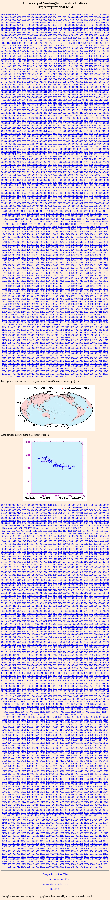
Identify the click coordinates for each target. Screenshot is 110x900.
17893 (23, 275)
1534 (55, 56)
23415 (99, 366)
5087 (39, 97)
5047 (65, 92)
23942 (17, 376)
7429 (80, 164)
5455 (55, 128)
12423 (55, 234)
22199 (49, 345)
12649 (105, 250)
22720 (11, 355)
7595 (60, 169)
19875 (99, 304)
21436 (55, 330)
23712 (86, 371)
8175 (55, 185)
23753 (4, 374)
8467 (75, 195)
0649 (55, 27)
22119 (99, 343)
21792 (61, 335)
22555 (4, 353)
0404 (70, 20)
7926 (65, 177)
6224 (70, 133)
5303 (29, 118)
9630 (44, 206)
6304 (91, 136)
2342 (44, 79)
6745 (19, 146)
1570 (13, 58)
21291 (67, 327)
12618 (17, 247)
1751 (65, 66)
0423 (13, 22)
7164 (91, 156)
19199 (55, 296)
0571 (55, 25)
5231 (34, 113)
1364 (70, 51)
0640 (13, 27)
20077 (30, 309)
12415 (11, 234)
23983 (55, 376)
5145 (96, 102)
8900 (19, 200)
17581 (49, 273)
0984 (55, 35)
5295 (106, 115)
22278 (42, 348)
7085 (34, 154)
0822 (34, 30)
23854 (67, 374)
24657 (86, 376)
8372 (24, 193)
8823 (96, 198)
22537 (93, 350)
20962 (36, 324)
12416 (17, 234)
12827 (93, 262)
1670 (19, 63)
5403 (101, 123)
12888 (61, 265)
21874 (80, 337)
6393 (60, 141)
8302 (106, 190)
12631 (99, 247)
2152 (101, 71)
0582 (65, 25)
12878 (4, 265)
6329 (34, 138)
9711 (24, 208)
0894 (29, 35)
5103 (4, 100)
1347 (34, 51)
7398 (29, 164)
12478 (67, 239)
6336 (50, 138)
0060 (106, 17)
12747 (42, 257)
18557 (99, 283)
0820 (24, 30)
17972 (61, 275)
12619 (23, 247)
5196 (101, 107)
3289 (50, 87)
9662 (8, 208)
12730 (93, 255)
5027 (80, 89)
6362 (24, 141)
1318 (29, 48)
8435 (29, 195)
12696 (80, 252)
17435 (74, 270)
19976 (36, 306)
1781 (86, 69)
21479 (93, 330)
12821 (55, 262)
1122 (85, 38)
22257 (17, 348)
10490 (61, 213)
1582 (75, 58)
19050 (11, 293)
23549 (4, 371)
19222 (74, 296)
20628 (99, 319)
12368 (105, 226)
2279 (19, 79)
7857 (44, 177)
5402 (96, 123)
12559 (4, 244)
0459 (60, 22)
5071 (65, 94)
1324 (55, 48)
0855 (39, 32)
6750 (44, 146)
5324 (19, 120)
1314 (8, 48)
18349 (86, 281)
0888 (13, 35)
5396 (65, 123)
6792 (86, 146)
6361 (19, 141)
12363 (73, 226)
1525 (39, 56)
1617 (19, 61)
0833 (80, 30)
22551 (99, 350)
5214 (60, 110)
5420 (55, 125)
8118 (8, 182)
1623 (44, 61)
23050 (17, 363)
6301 (75, 136)
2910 (34, 84)
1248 (19, 45)
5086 (34, 97)
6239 (101, 133)
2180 (19, 76)
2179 (13, 76)
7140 (13, 156)
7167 (106, 156)
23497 (74, 368)
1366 (80, 51)
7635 (75, 172)
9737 (34, 208)
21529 (49, 332)
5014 (19, 89)
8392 (86, 193)
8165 (19, 185)
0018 (80, 14)
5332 (60, 120)
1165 (14, 43)
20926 (17, 324)
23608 (55, 371)
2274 (101, 76)
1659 (106, 61)
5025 (70, 89)
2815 (96, 82)
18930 (55, 291)
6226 (80, 133)
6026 (29, 131)
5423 (70, 125)
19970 (30, 306)
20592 (36, 319)
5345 (86, 120)
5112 (45, 100)
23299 (30, 366)
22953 (30, 361)
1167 (24, 43)
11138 (29, 226)
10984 (17, 216)
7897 (55, 177)
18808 (61, 288)
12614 (99, 244)
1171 (44, 43)
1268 (24, 45)
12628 (80, 247)
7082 (19, 154)
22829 (55, 358)
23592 (30, 371)
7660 (8, 175)
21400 (30, 330)
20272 (23, 314)
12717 (42, 255)
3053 (75, 84)
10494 (67, 213)
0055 (80, 17)
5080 (3, 97)
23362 (67, 366)
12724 (61, 255)
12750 (61, 257)
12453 (61, 237)
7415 (60, 164)
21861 (61, 337)
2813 (86, 82)
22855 (80, 358)
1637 (96, 61)
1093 (30, 38)
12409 (86, 231)
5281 (70, 115)
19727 (36, 304)
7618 (50, 172)
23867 (80, 374)
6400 (80, 141)
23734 (99, 371)
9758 (75, 208)
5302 (24, 118)
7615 (44, 172)
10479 (42, 213)
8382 (55, 193)
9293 (60, 203)
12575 (17, 244)
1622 (39, 61)
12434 (105, 234)
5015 (24, 89)
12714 (30, 255)
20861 (93, 322)
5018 (39, 89)
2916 (65, 84)
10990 (55, 216)
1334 (80, 48)
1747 (44, 66)
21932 (55, 340)
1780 (80, 69)
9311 (3, 206)
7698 (70, 175)
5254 (39, 115)
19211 (61, 296)
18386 (11, 283)
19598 (61, 301)
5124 (101, 100)
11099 (18, 224)
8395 (101, 193)
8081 (75, 180)
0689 (86, 27)
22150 (4, 345)
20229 (93, 312)
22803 (30, 358)
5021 (55, 89)
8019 (13, 180)
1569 (8, 58)
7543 (29, 167)
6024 (19, 131)
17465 (86, 270)
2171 (86, 74)
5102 (106, 97)
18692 (74, 286)
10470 (30, 213)
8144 (75, 182)
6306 (101, 136)
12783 (86, 260)
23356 (61, 366)
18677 (67, 286)
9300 (75, 203)
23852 (61, 374)
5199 (8, 110)
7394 (24, 164)
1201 (90, 43)
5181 (29, 107)
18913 (42, 291)
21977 (105, 340)
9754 (60, 208)
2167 (65, 74)
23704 (80, 371)
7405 (44, 164)
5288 (101, 115)
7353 (96, 162)
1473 (34, 53)
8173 (44, 185)
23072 (55, 363)
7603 (96, 169)
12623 (49, 247)
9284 (44, 203)
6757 (80, 146)
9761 (86, 208)
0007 (34, 14)
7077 (101, 151)
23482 (49, 368)
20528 (61, 317)
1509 (65, 53)
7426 (75, 164)
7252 (24, 162)
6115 (3, 133)
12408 (80, 231)
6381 (34, 141)
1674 (39, 63)
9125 (96, 200)
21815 (93, 335)
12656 (42, 252)
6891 (70, 149)
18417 (36, 283)
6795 (101, 146)
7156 (60, 156)
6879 (24, 149)
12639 (42, 250)
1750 (60, 66)
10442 (66, 211)
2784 (106, 79)
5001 (60, 87)
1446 (96, 51)
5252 (34, 115)
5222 (96, 110)
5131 (24, 102)
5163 (44, 105)
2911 (39, 84)
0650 (60, 27)
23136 (93, 363)
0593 (96, 25)
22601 (36, 353)
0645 (39, 27)
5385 (24, 123)
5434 (101, 125)
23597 (42, 371)
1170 (39, 43)
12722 (49, 255)
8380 (44, 193)
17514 (11, 273)
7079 (3, 154)
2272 (91, 76)
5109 (35, 100)
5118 (70, 100)
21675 (4, 335)
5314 (75, 118)
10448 (79, 211)
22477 (36, 350)
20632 (105, 319)
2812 (80, 82)
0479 (75, 22)
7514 (8, 167)
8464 (70, 195)
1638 (101, 61)
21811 (86, 335)
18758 (17, 288)
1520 (13, 56)
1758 (101, 66)
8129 (39, 182)
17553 (36, 273)
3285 (29, 87)
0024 (96, 14)
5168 (70, 105)
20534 (74, 317)
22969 (49, 361)
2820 (13, 84)
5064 (34, 94)
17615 (67, 273)
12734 (105, 255)
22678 (86, 353)
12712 (23, 255)
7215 (86, 159)
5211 (44, 110)
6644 (8, 146)
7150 (29, 156)
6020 (106, 128)
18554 (93, 283)
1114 (45, 38)
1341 (8, 51)
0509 (101, 22)
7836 (19, 177)
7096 (70, 154)
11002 (105, 216)
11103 (43, 224)
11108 (74, 224)
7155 (55, 156)
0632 (3, 27)
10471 (36, 213)
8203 (50, 187)
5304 (34, 118)
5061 (19, 94)
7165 (96, 156)
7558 (75, 167)
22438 (105, 348)
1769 (50, 69)
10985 (23, 216)
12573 (11, 244)
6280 (29, 136)
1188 (65, 43)
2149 (86, 71)
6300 (70, 136)
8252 (60, 190)
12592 (23, 244)
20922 (11, 324)
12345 (36, 226)
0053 (70, 17)
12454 (67, 237)
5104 (9, 100)
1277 (65, 45)
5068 (55, 94)
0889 (19, 35)
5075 (86, 94)
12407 (74, 231)
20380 (4, 317)
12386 (105, 229)
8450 (50, 195)
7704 (86, 175)
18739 (4, 288)
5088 (44, 97)
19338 (23, 299)
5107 (24, 100)
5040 (39, 92)
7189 (50, 159)
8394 (96, 193)
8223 (24, 190)
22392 (86, 348)
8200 (39, 187)
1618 (24, 61)
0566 (29, 25)
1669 (13, 63)
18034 (99, 275)
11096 (105, 221)
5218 (80, 110)
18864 (23, 291)
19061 (17, 293)
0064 (19, 20)
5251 (29, 115)
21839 (30, 337)
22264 (23, 348)
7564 (91, 167)
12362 (67, 226)
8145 (80, 182)
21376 (11, 330)
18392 (23, 283)
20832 (74, 322)
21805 (74, 335)
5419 (50, 125)
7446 (91, 164)
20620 (80, 319)
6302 (80, 136)
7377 (101, 162)
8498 (44, 198)
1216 (13, 45)
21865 (67, 337)
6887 (55, 149)
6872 (3, 149)
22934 (17, 361)
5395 (60, 123)
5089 (50, 97)
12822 (61, 262)
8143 (70, 182)
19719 (30, 304)
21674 (105, 332)
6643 (3, 146)
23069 (42, 363)
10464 (23, 213)
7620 (60, 172)
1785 (106, 69)
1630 (65, 61)
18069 (23, 278)
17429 (67, 270)
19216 (67, 296)
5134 (39, 102)
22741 (55, 355)
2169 (75, 74)
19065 (30, 293)
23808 (36, 374)
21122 (105, 324)
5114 (55, 100)
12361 (61, 226)
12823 (67, 262)
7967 (80, 177)
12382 (80, 229)
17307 (80, 268)
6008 (75, 128)
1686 (91, 63)
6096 (70, 131)
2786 (8, 82)
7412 (55, 164)
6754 (65, 146)
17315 (93, 268)
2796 (55, 82)
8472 (86, 195)
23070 (49, 363)
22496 (55, 350)
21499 (17, 332)
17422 (55, 270)
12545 (74, 242)
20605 (61, 319)
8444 (39, 195)
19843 (80, 304)
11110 (80, 224)
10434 (35, 211)
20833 (80, 322)
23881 (93, 374)
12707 (105, 252)
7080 (8, 154)
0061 (3, 20)
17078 (99, 265)
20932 (23, 324)
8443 (34, 195)
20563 (105, 317)
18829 (99, 288)
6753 (60, 146)
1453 (19, 53)
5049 (75, 92)
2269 (75, 76)
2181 (24, 76)
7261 (55, 162)
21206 (23, 327)
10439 (60, 211)
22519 (80, 350)
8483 (13, 198)
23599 (49, 371)
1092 (25, 38)
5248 (13, 115)
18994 (74, 291)
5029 (91, 89)
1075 (75, 35)
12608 (61, 244)
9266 (29, 203)
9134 (101, 200)
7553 (60, 167)
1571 (19, 58)
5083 (19, 97)
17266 (61, 268)
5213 (55, 110)
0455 (39, 22)
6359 (8, 141)
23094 (67, 363)
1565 (96, 56)
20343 (74, 314)
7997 (96, 177)
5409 (106, 123)
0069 (44, 20)
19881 (4, 306)
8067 (65, 180)
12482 (93, 239)
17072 (93, 265)
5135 (44, 102)
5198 (3, 110)
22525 (86, 350)
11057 (86, 218)
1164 (9, 43)
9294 (65, 203)
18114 (74, 278)
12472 (36, 239)
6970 (44, 151)
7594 (55, 169)
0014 (65, 14)
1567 (106, 56)
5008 (96, 87)
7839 (24, 177)
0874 (70, 32)
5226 (8, 113)
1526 (44, 56)
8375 (34, 193)
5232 (39, 113)
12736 (4, 257)
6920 (106, 149)
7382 (8, 164)
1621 (34, 61)
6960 (24, 151)
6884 (44, 149)
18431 (42, 283)
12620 (30, 247)
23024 (93, 361)
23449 (11, 368)
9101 (91, 200)
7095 (65, 154)
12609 (67, 244)
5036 (19, 92)
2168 (70, 74)
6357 (106, 138)
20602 (49, 319)
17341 (11, 270)
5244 (101, 113)
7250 (13, 162)
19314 (4, 299)
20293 (42, 314)
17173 (30, 268)
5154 (106, 102)
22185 (36, 345)
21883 (105, 337)
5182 (34, 107)
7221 (106, 159)
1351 (55, 51)
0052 (65, 17)
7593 (50, 169)
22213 (67, 345)
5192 (80, 107)
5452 (44, 128)
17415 (49, 270)
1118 (65, 38)
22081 (74, 343)
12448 (30, 237)
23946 (30, 376)
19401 (80, 299)
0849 (13, 32)
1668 (8, 63)
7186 (34, 159)
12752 (74, 257)
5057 (3, 94)
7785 (101, 175)
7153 (44, 156)
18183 (99, 278)
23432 (105, 366)
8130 (44, 182)
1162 (105, 40)
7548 (44, 167)
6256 (106, 133)
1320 (34, 48)
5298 (3, 118)
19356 (42, 299)
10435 (41, 211)
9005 (24, 200)
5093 (70, 97)
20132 (93, 309)
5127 (8, 102)
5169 (75, 105)
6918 (96, 149)
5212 (50, 110)
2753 (80, 79)
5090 (55, 97)
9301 (80, 203)
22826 (49, 358)
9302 (86, 203)
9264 (19, 203)
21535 (55, 332)
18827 (93, 288)
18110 (67, 278)
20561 (99, 317)
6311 (19, 138)
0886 (3, 35)
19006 (80, 291)
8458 (60, 195)
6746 (24, 146)
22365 (74, 348)
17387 (36, 270)
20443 (11, 317)
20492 (30, 317)
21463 (74, 330)
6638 (86, 144)
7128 (106, 154)
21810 (80, 335)
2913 (50, 84)
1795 (39, 71)
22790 (23, 358)
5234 (50, 113)
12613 (93, 244)
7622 (65, 172)
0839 (106, 30)
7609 (13, 172)
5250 (24, 115)
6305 (96, 136)
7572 (3, 169)
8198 (29, 187)
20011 (74, 306)
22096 (93, 343)
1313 (3, 48)
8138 (55, 182)
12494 (23, 242)
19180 (42, 296)
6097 (75, 131)
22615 (42, 353)
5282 (75, 115)
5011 (3, 89)
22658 (74, 353)
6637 (80, 144)
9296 (70, 203)
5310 (65, 118)
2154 (3, 74)
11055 (80, 218)
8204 (55, 187)
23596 (36, 371)
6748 (34, 146)
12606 (49, 244)
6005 (70, 128)
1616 (13, 61)
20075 (23, 309)
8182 (80, 185)
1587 (101, 58)
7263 (65, 162)
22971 (55, 361)
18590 (4, 286)
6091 (44, 131)
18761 (23, 288)
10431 (22, 211)
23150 (99, 363)
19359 (49, 299)
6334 (39, 138)
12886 (55, 265)
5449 (29, 128)
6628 (39, 144)
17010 (80, 265)
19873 (93, 304)
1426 (91, 51)
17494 (4, 273)
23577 (23, 371)
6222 (60, 133)
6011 (86, 128)
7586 (34, 169)
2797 (60, 82)
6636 (75, 144)
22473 (23, 350)
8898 (8, 200)
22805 (36, 358)
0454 (34, 22)
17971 (55, 275)
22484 (42, 350)
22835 (61, 358)
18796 (55, 288)
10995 (80, 216)
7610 (19, 172)
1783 (96, 69)
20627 (93, 319)
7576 (13, 169)
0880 (96, 32)
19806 (67, 304)
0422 (8, 22)
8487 (29, 198)
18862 (17, 291)
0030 (13, 17)
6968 (39, 151)
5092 (65, 97)
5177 (8, 107)
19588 (55, 301)
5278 (55, 115)
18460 (55, 283)
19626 (93, 301)
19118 (99, 293)
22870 (86, 358)
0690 (91, 27)
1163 (4, 43)
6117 (8, 133)
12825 (80, 262)
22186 (42, 345)
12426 (67, 234)
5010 (106, 87)
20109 (68, 309)
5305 (39, 118)
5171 (86, 105)
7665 (24, 175)
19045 (5, 293)
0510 (106, 22)
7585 (29, 169)
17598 (55, 273)
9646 (80, 206)
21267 (42, 327)
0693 (106, 27)
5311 (70, 118)
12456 (80, 237)
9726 (29, 208)
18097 (49, 278)
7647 (91, 172)
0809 (19, 30)
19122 (105, 293)
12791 (23, 262)
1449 (106, 51)
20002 (67, 306)
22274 (36, 348)
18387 (17, 283)
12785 (99, 260)
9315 (19, 206)
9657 (101, 206)
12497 (36, 242)
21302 (86, 327)
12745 (36, 257)
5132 (29, 102)
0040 (50, 17)
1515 (96, 53)
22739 (49, 355)
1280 (80, 45)
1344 (19, 51)
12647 (93, 250)
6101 (91, 131)
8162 (3, 185)
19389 (67, 299)
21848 (49, 337)
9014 (29, 200)
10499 (86, 213)
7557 (70, 167)
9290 (50, 203)
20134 (99, 309)
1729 (34, 66)
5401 (91, 123)
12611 (80, 244)
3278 (101, 84)
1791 (29, 71)
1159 (90, 40)
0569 (44, 25)
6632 (60, 144)
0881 (101, 32)
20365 (99, 314)
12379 (61, 229)
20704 (49, 322)
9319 (29, 206)
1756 (91, 66)
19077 (61, 293)
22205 (55, 345)
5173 (96, 105)
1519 (8, 56)
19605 (74, 301)
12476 (55, 239)
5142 (80, 102)
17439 (80, 270)
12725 (67, 255)
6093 (55, 131)
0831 (70, 30)
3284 (24, 87)
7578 (19, 169)
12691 (74, 252)
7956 (75, 177)
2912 (44, 84)
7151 (34, 156)
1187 (60, 43)
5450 (34, 128)
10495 (74, 213)
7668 (34, 175)
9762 (91, 208)
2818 (3, 84)
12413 (4, 234)
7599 (80, 169)
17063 (86, 265)
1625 (55, 61)
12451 (49, 237)
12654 (30, 252)
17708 (86, 273)
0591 (86, 25)
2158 (24, 74)
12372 (23, 229)
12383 (86, 229)
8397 (106, 193)
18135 (80, 278)
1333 (75, 48)
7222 (3, 162)
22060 (49, 343)
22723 (17, 355)
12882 (30, 265)
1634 (86, 61)
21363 (4, 330)
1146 (24, 40)
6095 (65, 131)
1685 (86, 63)
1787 (8, 71)
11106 (61, 224)
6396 (70, 141)
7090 (55, 154)
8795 (80, 198)
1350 (50, 51)
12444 (4, 237)
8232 (34, 190)
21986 (11, 343)
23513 (86, 368)
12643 (67, 250)
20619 (74, 319)
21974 (99, 340)
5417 (39, 125)
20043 (93, 306)
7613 (34, 172)
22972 (61, 361)
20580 (23, 319)
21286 (61, 327)
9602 (39, 206)
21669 (99, 332)
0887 (8, 35)
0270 (55, 20)
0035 (39, 17)
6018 (96, 128)
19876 (105, 304)
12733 (99, 255)
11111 (86, 224)
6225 (75, 133)
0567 (34, 25)
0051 (60, 17)
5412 (13, 125)
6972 (50, 151)
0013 (60, 14)
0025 (101, 14)
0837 (101, 30)
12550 (86, 242)
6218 (44, 133)
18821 (80, 288)
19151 (23, 296)
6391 (50, 141)
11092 (86, 221)
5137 (55, 102)
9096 (80, 200)
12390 (11, 231)
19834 (74, 304)
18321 (61, 281)
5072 (70, 94)
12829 (105, 262)
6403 (91, 141)
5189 (65, 107)
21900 (23, 340)
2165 (55, 74)
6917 (91, 149)
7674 (50, 175)
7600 (86, 169)
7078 (106, 151)
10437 (54, 211)
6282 (39, 136)
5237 (65, 113)
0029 (8, 17)
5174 (101, 105)
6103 (101, 131)
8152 (101, 182)
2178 (8, 76)
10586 (99, 213)
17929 (42, 275)
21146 (17, 327)
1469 (24, 53)
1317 (24, 48)
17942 (49, 275)
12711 (17, 255)
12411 (99, 231)
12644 (74, 250)
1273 (44, 45)
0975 (50, 35)
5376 (96, 120)
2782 (96, 79)
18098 (55, 278)
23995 (61, 376)
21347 (105, 327)
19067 (42, 293)
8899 (13, 200)
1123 (90, 38)
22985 (80, 361)
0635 (8, 27)
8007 (106, 177)
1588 (106, 58)
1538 (75, 56)
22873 (93, 358)
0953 (39, 35)
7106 (86, 154)
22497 (61, 350)
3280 (3, 87)
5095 (80, 97)
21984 (4, 343)
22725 (30, 355)
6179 (34, 133)
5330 (50, 120)
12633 (4, 250)
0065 (24, 20)
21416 (36, 330)
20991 (61, 324)
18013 (74, 275)
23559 (17, 371)
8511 (65, 198)
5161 (34, 105)
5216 (70, 110)
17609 (61, 273)
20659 (17, 322)
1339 (106, 48)
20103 (55, 309)
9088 (55, 200)
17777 (4, 275)
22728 (36, 355)
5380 (3, 123)
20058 (11, 309)
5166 (60, 105)
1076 (80, 35)
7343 (75, 162)
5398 (75, 123)
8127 (34, 182)
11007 (11, 218)
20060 (17, 309)
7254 (34, 162)
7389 (19, 164)
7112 (96, 154)
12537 (42, 242)
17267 (67, 268)
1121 (80, 38)
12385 (99, 229)
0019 (86, 14)
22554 (105, 350)
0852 (24, 32)
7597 (70, 169)
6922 (8, 151)
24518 (74, 376)
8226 (29, 190)
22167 (17, 345)
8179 (70, 185)
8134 (49, 182)
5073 (75, 94)
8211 (91, 187)
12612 (86, 244)
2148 (80, 71)
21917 (49, 340)
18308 (49, 281)
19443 (4, 301)
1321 (39, 48)
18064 (11, 278)
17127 (4, 268)
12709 (11, 255)
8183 (86, 185)
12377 (49, 229)
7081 (14, 154)
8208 (75, 187)
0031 (19, 17)
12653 (23, 252)
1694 (19, 66)
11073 (17, 221)
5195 (96, 107)
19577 (49, 301)
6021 (3, 131)
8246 (50, 190)
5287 (96, 115)
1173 (55, 43)
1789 (19, 71)
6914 (75, 149)
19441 (105, 299)
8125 (24, 182)
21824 (105, 335)
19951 (17, 306)
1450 (3, 53)
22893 (99, 358)
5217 (75, 110)
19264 (80, 296)
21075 (87, 324)
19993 (49, 306)
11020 (55, 218)
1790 (24, 71)
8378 (39, 193)
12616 (4, 247)
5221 (91, 110)
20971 (49, 324)
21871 (74, 337)
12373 (30, 229)
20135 (105, 309)
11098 (12, 224)
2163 (44, 74)
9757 (70, 208)
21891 (17, 340)
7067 (86, 151)
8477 (101, 195)
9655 (96, 206)
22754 (80, 355)
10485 (49, 213)
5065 (39, 94)
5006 (86, 87)
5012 (8, 89)
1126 (105, 38)
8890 (101, 198)
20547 (86, 317)
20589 (30, 319)
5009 (101, 87)
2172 (91, 74)
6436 (96, 141)
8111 (3, 182)
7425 (70, 164)
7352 (91, 162)
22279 (49, 348)
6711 (13, 146)
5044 (50, 92)
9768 (10, 211)
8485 (19, 198)
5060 (13, 94)
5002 (65, 87)
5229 (24, 113)
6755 (70, 146)
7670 (39, 175)
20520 (42, 317)
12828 (99, 262)
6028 (39, 131)
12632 (105, 247)
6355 (96, 138)
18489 (74, 283)
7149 (24, 156)
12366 (92, 226)
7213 (75, 159)
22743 (61, 355)
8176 (60, 185)
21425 (42, 330)
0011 (50, 14)
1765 (29, 69)
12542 (61, 242)
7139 (8, 156)
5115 (60, 100)
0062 (8, 20)
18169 (93, 278)
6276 (8, 136)
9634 (60, 206)
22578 (23, 353)
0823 (39, 30)
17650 (74, 273)
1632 (75, 61)
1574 (34, 58)
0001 (3, 14)
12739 (11, 257)
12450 (42, 237)
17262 (55, 268)
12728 (80, 255)
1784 (101, 69)
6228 (91, 133)
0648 (50, 27)
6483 (101, 141)
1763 (19, 69)
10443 (73, 211)
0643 (29, 27)
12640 (49, 250)
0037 (44, 17)
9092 (65, 200)
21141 (4, 327)
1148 (35, 40)
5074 (80, 94)
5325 (24, 120)
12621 (36, 247)
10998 (99, 216)
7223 (8, 162)
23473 (36, 368)
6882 (34, 149)
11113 (98, 224)
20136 (4, 312)
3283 (19, 87)
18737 (105, 286)
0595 (106, 25)
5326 (29, 120)
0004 (19, 14)
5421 (60, 125)
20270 (17, 314)
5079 (106, 94)
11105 (55, 224)
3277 (96, 84)
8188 (101, 185)
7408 (50, 164)
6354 (91, 138)
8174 (50, 185)
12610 (74, 244)
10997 (93, 216)
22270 (30, 348)
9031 (50, 200)
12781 (74, 260)
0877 (86, 32)
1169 (34, 43)
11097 (6, 224)
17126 (105, 265)
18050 (105, 275)
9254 (106, 200)
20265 (11, 314)
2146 (70, 71)
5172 (91, 105)
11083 (42, 221)
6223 (65, 133)
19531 (36, 301)
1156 (75, 40)
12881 (23, 265)
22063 (55, 343)
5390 (44, 123)
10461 (11, 213)
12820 (49, 262)
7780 (96, 175)
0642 (24, 27)
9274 (34, 203)
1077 (86, 35)
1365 (75, 51)
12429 (80, 234)
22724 (23, 355)
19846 (86, 304)
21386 (23, 330)
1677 (50, 63)
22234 (93, 345)
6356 (101, 138)
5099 (91, 97)
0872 (60, 32)
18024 (86, 275)
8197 (24, 187)
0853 (29, 32)
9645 (75, 206)
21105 (93, 324)
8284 (96, 190)
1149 (40, 40)
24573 (80, 376)
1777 (65, 69)
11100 (25, 224)
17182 (36, 268)
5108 (29, 100)
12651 (11, 252)
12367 (99, 226)
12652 (17, 252)
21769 (49, 335)
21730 (30, 335)
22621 (49, 353)
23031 (99, 361)
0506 (86, 22)
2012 (50, 71)
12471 (30, 239)
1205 (3, 45)
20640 (4, 322)
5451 (39, 128)
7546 (34, 167)
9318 (24, 206)
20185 (61, 312)
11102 (37, 224)
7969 (86, 177)
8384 (65, 193)
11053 (67, 218)
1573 (29, 58)
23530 (105, 368)
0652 (70, 27)
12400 (42, 231)
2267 (65, 76)
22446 (11, 350)
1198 (75, 43)
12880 (17, 265)
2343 (50, 79)
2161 (34, 74)
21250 (36, 327)
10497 (80, 213)
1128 (9, 40)
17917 (36, 275)
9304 (96, 203)
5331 (55, 120)
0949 (34, 35)
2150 (91, 71)
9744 (39, 208)
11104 (49, 224)
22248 (4, 348)
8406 (8, 195)
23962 (42, 376)
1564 (91, 56)
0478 (70, 22)
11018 (42, 218)
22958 (42, 361)
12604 (36, 244)
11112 (92, 224)
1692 (8, 66)
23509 (80, 368)
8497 (39, 198)
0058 (96, 17)
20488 (23, 317)
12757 (93, 257)
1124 (95, 38)
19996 (55, 306)
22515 (74, 350)
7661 (13, 175)
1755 (86, 66)
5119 (75, 100)
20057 (5, 309)
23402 (86, 366)
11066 (11, 221)
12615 (105, 244)
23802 (30, 374)
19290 (93, 296)
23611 (61, 371)
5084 (24, 97)
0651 (65, 27)
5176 (3, 107)
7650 (101, 172)
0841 (8, 32)
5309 (60, 118)
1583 (80, 58)
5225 (3, 113)
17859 (11, 275)
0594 (101, 25)
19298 (99, 296)
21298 (80, 327)
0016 (75, 14)
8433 (24, 195)
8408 (13, 195)
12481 (86, 239)
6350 (75, 138)
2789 (24, 82)
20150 (36, 312)
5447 (19, 128)
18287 (23, 281)
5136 (50, 102)
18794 (49, 288)
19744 (42, 304)
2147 (75, 71)
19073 (55, 293)
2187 (39, 76)
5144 (91, 102)
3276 (91, 84)
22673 (80, 353)
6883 (39, 149)
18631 (36, 286)
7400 (34, 164)
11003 (5, 218)
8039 (29, 180)
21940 (67, 340)
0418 (96, 20)
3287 (39, 87)
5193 (86, 107)
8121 (13, 182)
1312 (106, 45)
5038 (29, 92)
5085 (29, 97)
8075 (70, 180)
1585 (91, 58)
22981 (74, 361)
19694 (11, 304)
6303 (86, 136)
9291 (55, 203)
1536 (65, 56)
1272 (39, 45)
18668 (61, 286)
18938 (61, 291)
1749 (55, 66)
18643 (42, 286)
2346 (65, 79)
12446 (17, 237)
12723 (55, 255)
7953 (70, 177)
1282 (91, 45)
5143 (86, 102)
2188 (44, 76)
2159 (29, 74)
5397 (70, 123)
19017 (93, 291)
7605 (106, 169)
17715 (93, 273)
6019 (101, 128)
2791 (34, 82)
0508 (96, 22)
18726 (99, 286)
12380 (67, 229)
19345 (30, 299)
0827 (50, 30)
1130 (19, 40)
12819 (42, 262)
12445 (11, 237)
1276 (60, 45)
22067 (61, 343)
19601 (67, 301)
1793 (34, 71)
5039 (34, 92)
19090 (74, 293)
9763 (96, 208)
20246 (105, 312)
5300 (13, 118)
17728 (99, 273)
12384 (93, 229)
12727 (74, 255)
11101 (31, 224)
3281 (8, 87)
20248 (4, 314)
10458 (104, 211)
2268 (70, 76)
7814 (8, 177)
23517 (93, 368)
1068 (65, 35)
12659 (61, 252)
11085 (55, 221)
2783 (101, 79)
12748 (49, 257)
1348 (39, 51)
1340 (3, 51)
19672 (4, 304)
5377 (101, 120)
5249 (19, 115)
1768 (44, 69)
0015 (70, 14)
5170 (80, 105)
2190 (55, 76)
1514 (91, 53)
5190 (70, 107)
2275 (106, 76)
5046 (60, 92)
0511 (3, 25)
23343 (55, 366)
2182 (29, 76)
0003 (13, 14)
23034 (105, 361)
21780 (55, 335)
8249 (55, 190)
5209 (34, 110)
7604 (101, 169)
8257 (75, 190)
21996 (17, 343)
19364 (55, 299)
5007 (91, 87)
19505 (23, 301)
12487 (11, 242)
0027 (106, 14)
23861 (74, 374)
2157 (19, 74)
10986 (30, 216)
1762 (13, 69)
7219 (96, 159)
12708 (4, 255)
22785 (17, 358)
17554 (42, 273)
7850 (39, 177)
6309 (8, 138)
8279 (86, 190)
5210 (39, 110)
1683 (75, 63)
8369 (19, 193)
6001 (60, 128)
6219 (49, 133)
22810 (42, 358)
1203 (100, 43)
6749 (39, 146)
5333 (65, 120)
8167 (29, 185)
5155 (3, 105)
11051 (61, 218)
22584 (30, 353)
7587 (39, 169)
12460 (105, 237)
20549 (93, 317)
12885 (49, 265)
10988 (42, 216)
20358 (93, 314)
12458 (93, 237)
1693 (13, 66)
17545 (30, 273)
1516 (101, 53)
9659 (106, 206)
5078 (101, 94)
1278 (70, 45)
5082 (13, 97)
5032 (106, 89)
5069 (60, 94)
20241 (99, 312)
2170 (80, 74)
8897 (3, 200)
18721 (93, 286)
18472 (67, 283)
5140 (70, 102)
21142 (11, 327)
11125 (23, 226)
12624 (55, 247)
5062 (24, 94)
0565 (24, 25)
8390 (75, 193)
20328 (49, 314)
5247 (8, 115)
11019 (49, 218)
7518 (13, 167)
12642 (61, 250)
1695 (24, 66)
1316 (19, 48)
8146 (86, 182)
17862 (17, 275)
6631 (55, 144)
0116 (50, 20)
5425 (80, 125)
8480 (106, 195)
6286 (60, 136)
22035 (30, 343)
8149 (91, 182)
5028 (86, 89)
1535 (60, 56)
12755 (86, 257)
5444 (3, 128)
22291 (55, 348)
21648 (80, 332)
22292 (61, 348)
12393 (17, 231)
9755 (65, 208)
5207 (24, 110)
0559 (13, 25)
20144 (23, 312)
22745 (67, 355)
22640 (55, 353)
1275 (55, 45)
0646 (44, 27)
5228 (19, 113)
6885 (50, 149)
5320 (106, 118)
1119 (70, 38)
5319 (101, 118)
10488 (55, 213)
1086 (101, 35)
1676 (44, 63)
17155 (17, 268)
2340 (34, 79)
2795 (50, 82)
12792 (30, 262)
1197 (70, 43)
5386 (29, 123)
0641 (19, 27)
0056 (86, 17)
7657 (3, 175)
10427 (16, 211)
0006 (29, 14)
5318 (96, 118)
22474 (30, 350)
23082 (61, 363)
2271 (86, 76)
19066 (36, 293)
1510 (70, 53)
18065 (17, 278)
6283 (44, 136)
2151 (96, 71)
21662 (86, 332)
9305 (101, 203)
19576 (42, 301)
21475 (86, 330)
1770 (55, 69)
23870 (86, 374)
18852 (4, 291)
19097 (80, 293)
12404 (61, 231)
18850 (105, 288)
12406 (67, 231)
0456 (44, 22)
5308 (55, 118)
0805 (8, 30)
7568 (101, 167)
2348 (75, 79)
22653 (67, 353)
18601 (17, 286)
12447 (23, 237)
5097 (86, 97)
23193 (11, 366)
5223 (101, 110)
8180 (75, 185)
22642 (61, 353)
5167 (65, 105)
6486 (8, 144)
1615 (8, 61)
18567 (105, 283)
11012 (24, 218)
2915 (60, 84)
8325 (3, 193)
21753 (42, 335)
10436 (47, 211)
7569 (106, 167)
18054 (5, 278)
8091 (101, 180)
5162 (39, 105)
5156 (8, 105)
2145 (65, 71)
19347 (36, 299)
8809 (86, 198)
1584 (86, 58)
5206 (19, 110)
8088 (96, 180)
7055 (70, 151)
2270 (80, 76)
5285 (91, 115)
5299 (8, 118)
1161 (100, 40)
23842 (49, 374)
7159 (75, 156)
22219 (80, 345)
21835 (17, 337)
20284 (36, 314)
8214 (106, 187)
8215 (3, 190)
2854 (29, 84)
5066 (44, 94)
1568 (3, 58)
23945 (23, 376)
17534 (23, 273)
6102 (96, 131)
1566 (101, 56)
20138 (17, 312)
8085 (86, 180)
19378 (61, 299)
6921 (3, 151)
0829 (60, 30)
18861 (11, 291)
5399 (80, 123)
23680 (74, 371)
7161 (86, 156)
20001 (61, 306)
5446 (13, 128)
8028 (24, 180)
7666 (29, 175)
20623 (86, 319)
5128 (13, 102)
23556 (11, 371)
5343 (80, 120)
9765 (106, 208)
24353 (67, 376)
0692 (101, 27)
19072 (49, 293)
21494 (11, 332)
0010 (44, 14)
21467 (80, 330)
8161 (106, 182)
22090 (80, 343)
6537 (24, 144)
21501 (23, 332)
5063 (29, 94)
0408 (91, 20)
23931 (105, 374)
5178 (13, 107)
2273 (96, 76)
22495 (49, 350)
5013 (13, 89)
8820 (91, 198)
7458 (96, 164)
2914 (55, 84)
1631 (70, 61)
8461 (65, 195)
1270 (29, 45)
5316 (86, 118)
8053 (50, 180)
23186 (4, 366)
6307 (106, 136)
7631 (70, 172)
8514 (70, 198)
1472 (29, 53)
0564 (19, 25)
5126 (3, 102)
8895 (106, 198)
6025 (24, 131)
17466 (93, 270)
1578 (55, 58)
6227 (86, 133)
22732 (42, 355)
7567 (96, 167)
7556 (65, 167)
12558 (105, 242)
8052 (44, 180)
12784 (93, 260)
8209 (80, 187)
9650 (86, 206)
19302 (105, 296)
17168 (23, 268)
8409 (19, 195)
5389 (39, 123)
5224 (106, 110)
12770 (23, 260)
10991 (61, 216)
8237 (39, 190)
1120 (75, 38)
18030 (93, 275)
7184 (24, 159)
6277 (13, 136)
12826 (86, 262)
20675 (30, 322)
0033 (29, 17)
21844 (36, 337)
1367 (86, 51)
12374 (36, 229)
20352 (80, 314)
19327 (17, 299)
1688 (101, 63)
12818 (36, 262)
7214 (80, 159)
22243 (105, 345)
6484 (106, 141)
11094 (98, 221)
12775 (42, 260)
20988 (55, 324)
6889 (65, 149)
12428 (74, 234)
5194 (91, 107)
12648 (99, 250)
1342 (13, 51)
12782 (80, 260)
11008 (17, 218)
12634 (11, 250)
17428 (61, 270)
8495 (34, 198)
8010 (8, 180)
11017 (36, 218)
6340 (70, 138)
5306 (44, 118)
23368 (74, 366)
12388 (4, 231)
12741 (17, 257)
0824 (44, 30)
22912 (105, 358)
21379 (17, 330)
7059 (75, 151)
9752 (55, 208)
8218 (19, 190)
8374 (29, 193)
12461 (4, 239)
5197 (106, 107)
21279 (48, 327)
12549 (80, 242)
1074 (70, 35)
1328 (70, 48)
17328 (105, 268)
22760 (99, 355)
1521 (19, 56)
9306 (106, 203)
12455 (74, 237)
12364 (80, 226)
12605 (42, 244)
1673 (34, 63)
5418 (44, 125)
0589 (80, 25)
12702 (99, 252)
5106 (19, 100)
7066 (80, 151)
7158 (70, 156)
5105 (14, 100)
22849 (74, 358)
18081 (30, 278)
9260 (13, 203)
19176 (36, 296)
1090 (14, 38)
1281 (86, 45)
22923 (11, 361)
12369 (4, 229)
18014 (80, 275)
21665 (93, 332)
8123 (18, 182)
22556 (11, 353)
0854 (34, 32)
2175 (106, 74)
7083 (24, 154)
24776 (93, 376)
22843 (67, 358)
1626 (60, 61)
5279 (60, 115)
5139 (65, 102)
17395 (42, 270)
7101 (75, 154)
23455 (23, 368)
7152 (39, 156)
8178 (65, 185)
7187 (39, 159)
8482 (8, 198)
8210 (86, 187)
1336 (91, 48)
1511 (75, 53)
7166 (101, 156)
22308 (67, 348)
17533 (17, 273)
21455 (67, 330)
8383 (60, 193)
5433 (96, 125)
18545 (86, 283)
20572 (4, 319)
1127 (4, 40)
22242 (99, 345)
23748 (105, 371)
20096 (49, 309)
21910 (42, 340)
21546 (61, 332)
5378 (106, 120)
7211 (65, 159)
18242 (11, 281)
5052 (91, 92)
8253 (65, 190)
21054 (80, 324)
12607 (55, 244)
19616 (86, 301)
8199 (34, 187)
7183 (19, 159)
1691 (3, 66)
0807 (13, 30)
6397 (75, 141)
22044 (36, 343)
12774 (36, 260)
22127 (105, 343)
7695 (65, 175)
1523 (29, 56)
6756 (75, 146)
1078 (91, 35)
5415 (29, 125)
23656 (67, 371)
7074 (96, 151)
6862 (106, 146)
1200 (85, 43)
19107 (87, 293)
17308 (86, 268)
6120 (18, 133)
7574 (8, 169)
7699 (75, 175)
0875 (75, 32)
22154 (11, 345)
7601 (91, 169)
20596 (42, 319)
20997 (68, 324)
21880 (99, 337)
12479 (74, 239)
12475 (49, 239)
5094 (75, 97)
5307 (50, 118)
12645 (80, 250)
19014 (86, 291)
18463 (61, 283)
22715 (4, 355)
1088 (4, 38)
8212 (96, 187)
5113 (50, 100)
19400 (74, 299)
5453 (50, 128)
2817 (106, 82)
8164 (13, 185)
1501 (39, 53)
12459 (99, 237)
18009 (67, 275)
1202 (95, 43)
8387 (70, 193)
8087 (91, 180)
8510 (60, 198)
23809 (42, 374)
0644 (34, 27)
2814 (91, 82)
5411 (8, 125)
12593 (30, 244)
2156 (13, 74)
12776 (49, 260)
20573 (11, 319)
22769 (105, 355)
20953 (30, 324)
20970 (42, 324)
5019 (44, 89)
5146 (101, 102)
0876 (80, 32)
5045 (55, 92)
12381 (74, 229)
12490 (17, 242)
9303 (91, 203)
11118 (5, 226)
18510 (80, 283)
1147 (29, 40)
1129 (14, 40)
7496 (3, 167)
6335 (44, 138)
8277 (80, 190)
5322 (8, 120)
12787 (4, 262)
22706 (105, 353)
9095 (75, 200)
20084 (36, 309)
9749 (44, 208)
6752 (55, 146)
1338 (101, 48)
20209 (74, 312)
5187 (55, 107)
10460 (4, 213)
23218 (17, 366)
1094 (35, 38)
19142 (17, 296)
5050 (80, 92)
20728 (61, 322)
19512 (30, 301)
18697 (80, 286)
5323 (13, 120)
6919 (101, 149)
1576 (44, 58)
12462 (11, 239)
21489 (4, 332)
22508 (67, 350)
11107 (67, 224)
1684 (80, 63)
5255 (44, 115)
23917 (99, 374)
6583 (34, 144)
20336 (67, 314)
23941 (11, 376)
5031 (101, 89)
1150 (45, 40)
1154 (65, 40)
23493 (67, 368)
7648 (96, 172)
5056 (106, 92)
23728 (93, 371)
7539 (24, 167)
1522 (24, 56)
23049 (11, 363)
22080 (67, 343)
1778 (70, 69)
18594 (11, 286)
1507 (60, 53)
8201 (44, 187)
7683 (60, 175)
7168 (3, 159)
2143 (55, 71)
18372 (105, 281)
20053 (105, 306)
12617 (11, 247)
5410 (3, 125)
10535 (93, 213)
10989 (49, 216)
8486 (24, 198)
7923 (60, 177)
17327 (99, 268)
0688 (80, 27)
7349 (86, 162)
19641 (99, 301)
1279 (75, 45)
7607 (8, 172)
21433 (49, 330)
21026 (74, 324)
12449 (36, 237)
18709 (86, 286)
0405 (75, 20)
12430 (86, 234)
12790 (17, 262)
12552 (99, 242)
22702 (99, 353)
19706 (17, 304)
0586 (75, 25)
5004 (75, 87)
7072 (91, 151)
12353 (42, 226)
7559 (80, 167)
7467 (101, 164)
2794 (44, 82)
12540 (49, 242)
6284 (50, 136)
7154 (50, 156)
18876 (30, 291)
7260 (50, 162)
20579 (17, 319)
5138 (60, 102)
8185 (96, 185)
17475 (99, 270)
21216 (30, 327)
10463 (17, 213)
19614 (80, 301)
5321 (3, 120)
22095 (86, 343)
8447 (44, 195)
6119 (13, 133)
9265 (24, 203)
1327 (65, 48)
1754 (80, 66)
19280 (86, 296)
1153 (60, 40)
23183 (105, 363)
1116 (55, 38)
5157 (13, 105)
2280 (24, 79)
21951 (74, 340)
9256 (3, 203)
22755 (86, 355)
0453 (29, 22)
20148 (30, 312)
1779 (75, 69)
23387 (80, 366)
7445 (86, 164)
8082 (80, 180)
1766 (34, 69)
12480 (80, 239)
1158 (85, 40)
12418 (30, 234)
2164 (50, 74)
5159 (24, 105)
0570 (50, 25)
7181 (8, 159)
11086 (61, 221)
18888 (36, 291)
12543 (67, 242)
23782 (17, 374)
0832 (75, 30)
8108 (106, 180)
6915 (80, 149)
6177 (29, 133)
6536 (19, 144)
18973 (67, 291)
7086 (39, 154)
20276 (30, 314)
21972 (93, 340)
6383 (44, 141)
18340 (80, 281)
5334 (70, 120)
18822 (86, 288)
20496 (36, 317)
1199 (80, 43)
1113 (40, 38)
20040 (86, 306)
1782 (91, 69)
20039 (80, 306)
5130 (19, 102)
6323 (24, 138)
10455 (92, 211)
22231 (86, 345)
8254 (70, 190)
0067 (34, 20)
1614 (3, 61)
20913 (5, 324)
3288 (44, 87)
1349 (44, 51)
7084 (29, 154)
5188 (60, 107)
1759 (106, 66)
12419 (36, 234)
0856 (44, 32)
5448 (24, 128)
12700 (86, 252)
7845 (29, 177)
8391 (80, 193)
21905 (36, 340)
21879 (93, 337)
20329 (55, 314)
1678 (55, 63)
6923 (13, 151)
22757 (93, 355)
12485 (4, 242)
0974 (44, 35)
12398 (36, 231)
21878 (86, 337)
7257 (39, 162)
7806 (3, 177)
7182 (13, 159)
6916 (86, 149)
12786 (105, 260)
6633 (65, 144)
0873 (65, 32)
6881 (29, 149)
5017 (34, 89)
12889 (67, 265)
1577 (50, 58)
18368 (99, 281)
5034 (8, 92)
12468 (23, 239)
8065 (55, 180)
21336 (99, 327)
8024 (19, 180)
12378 (55, 229)
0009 (39, 14)
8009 (3, 180)
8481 (3, 198)
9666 (13, 208)
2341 (39, 79)
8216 (8, 190)
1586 (96, 58)
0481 (80, 22)
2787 (13, 82)
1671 (24, 63)
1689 (106, 63)
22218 (74, 345)
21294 (74, 327)
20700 (42, 322)
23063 (36, 363)
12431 (93, 234)
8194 (13, 187)
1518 (3, 56)
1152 (55, 40)
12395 (23, 231)
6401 (86, 141)
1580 (65, 58)
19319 (11, 299)
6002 (65, 128)
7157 (65, 156)
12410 (93, 231)
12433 (99, 234)
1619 (29, 61)
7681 (55, 175)
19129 (4, 296)
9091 (60, 200)
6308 (3, 138)
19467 (17, 301)
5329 (44, 120)
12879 (11, 265)
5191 (75, 107)
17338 (4, 270)
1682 (70, 63)
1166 (19, 43)
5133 (34, 102)
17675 (80, 273)
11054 (73, 218)
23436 (4, 368)
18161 (86, 278)
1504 (55, 53)
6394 (65, 141)
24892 (99, 376)
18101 (61, 278)
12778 (55, 260)
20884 (99, 322)
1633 (80, 61)
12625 (61, 247)
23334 (42, 366)
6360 (13, 141)
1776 (60, 69)
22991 (86, 361)
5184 (44, 107)
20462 (17, 317)
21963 (86, 340)
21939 (61, 340)
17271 (74, 268)
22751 (74, 355)
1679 (60, 63)
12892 (74, 265)
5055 (101, 92)
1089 (9, 38)
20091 (42, 309)
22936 (23, 361)
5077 (96, 94)
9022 (44, 200)
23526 (99, 368)
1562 (80, 56)
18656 (55, 286)
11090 (73, 221)
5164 (50, 105)
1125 (100, 38)
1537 (70, 56)
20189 (67, 312)
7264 (70, 162)
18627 (30, 286)
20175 (55, 312)
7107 (91, 154)
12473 (42, 239)
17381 (30, 270)
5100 (96, 97)
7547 (39, 167)
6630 (50, 144)
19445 (11, 301)
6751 (50, 146)
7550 (50, 167)
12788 (11, 262)
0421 (3, 22)
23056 (30, 363)
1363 (65, 51)
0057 (91, 17)
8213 (101, 187)
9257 (8, 203)
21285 (55, 327)
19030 (105, 291)
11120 (11, 226)
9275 (39, 203)
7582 (24, 169)
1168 (29, 43)
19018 (99, 291)
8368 (13, 193)
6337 (55, 138)
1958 (44, 71)
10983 (11, 216)
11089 (67, 221)
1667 (3, 63)
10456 (98, 211)
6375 (29, 141)
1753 (75, 66)
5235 (55, 113)
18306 (42, 281)
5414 (24, 125)
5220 (86, 110)
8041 (34, 180)
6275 (3, 136)
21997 (23, 343)
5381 (8, 123)
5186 (50, 107)
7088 (45, 154)
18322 (67, 281)
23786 (23, 374)
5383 (13, 123)
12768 (11, 260)
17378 (23, 270)
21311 (92, 327)
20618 (67, 319)
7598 (75, 169)
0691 (96, 27)
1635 (91, 61)
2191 (60, 76)
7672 (44, 175)
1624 (50, 61)
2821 (19, 84)
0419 (101, 20)
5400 (86, 123)
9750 (50, 208)
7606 (3, 172)
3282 (13, 87)
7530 (19, 167)
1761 (8, 69)
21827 (4, 337)
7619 (55, 172)
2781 (91, 79)
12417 (23, 234)
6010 (80, 128)
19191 (49, 296)
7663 (19, 175)
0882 (106, 32)
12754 (80, 257)
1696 (29, 66)
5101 (101, 97)
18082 (36, 278)
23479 (42, 368)
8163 (8, 185)
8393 (91, 193)
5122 (90, 100)
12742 (23, 257)
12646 (86, 250)
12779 (61, 260)
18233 (4, 281)
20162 (42, 312)
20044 (99, 306)
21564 (67, 332)
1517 (106, 53)
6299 (65, 136)
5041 (44, 92)
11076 (30, 221)
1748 (50, 66)
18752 (11, 288)
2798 (65, 82)
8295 (101, 190)
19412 (93, 299)
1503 (50, 53)
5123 (96, 100)
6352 (80, 138)
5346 (91, 120)
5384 (19, 123)
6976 (60, 151)
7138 (3, 156)
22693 (93, 353)
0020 (91, 14)
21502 (30, 332)
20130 (86, 309)
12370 (11, 229)
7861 (50, 177)
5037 (24, 92)
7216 (91, 159)
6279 (24, 136)
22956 (36, 361)
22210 (61, 345)
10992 (67, 216)
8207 (70, 187)
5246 (3, 115)
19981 (42, 306)
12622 (42, 247)
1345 (24, 51)
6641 (101, 144)
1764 (24, 69)
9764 (101, 208)
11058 (92, 218)
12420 (42, 234)
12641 (55, 250)
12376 (42, 229)
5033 (3, 92)
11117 (104, 224)
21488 (105, 330)
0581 (60, 25)
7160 (80, 156)
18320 (55, 281)
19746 (49, 304)
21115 (99, 324)
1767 (39, 69)
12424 (61, 234)
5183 (39, 107)
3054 (80, 84)
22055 (42, 343)
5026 (75, 89)
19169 (30, 296)
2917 (70, 84)
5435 (106, 125)
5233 (44, 113)
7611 (24, 172)
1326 (60, 48)
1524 (34, 56)
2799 (70, 82)
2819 (8, 84)
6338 (60, 138)
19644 (105, 301)
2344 (55, 79)
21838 (23, 337)
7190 (55, 159)
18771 (36, 288)
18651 (49, 286)
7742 (91, 175)
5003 (70, 87)
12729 (86, 255)
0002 (8, 14)
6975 (55, 151)
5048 (70, 92)
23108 (80, 363)
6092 (50, 131)
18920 (49, 291)
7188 (44, 159)
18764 (30, 288)
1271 (34, 45)
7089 (50, 154)
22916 (4, 361)
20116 (80, 309)
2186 (34, 76)
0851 (19, 32)
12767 (4, 260)
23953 (36, 376)
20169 (49, 312)
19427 (99, 299)
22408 (93, 348)
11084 (49, 221)
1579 (60, 58)
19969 (23, 306)
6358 (3, 141)
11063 (105, 218)
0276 (60, 20)
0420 (106, 20)
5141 (75, 102)
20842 (86, 322)
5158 (19, 105)
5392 (55, 123)
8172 (39, 185)
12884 (42, 265)
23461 (30, 368)
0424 (19, 22)
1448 (101, 51)
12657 (49, 252)
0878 (91, 32)
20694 (36, 322)
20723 (55, 322)
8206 (65, 187)
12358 (48, 226)
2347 (70, 79)
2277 (8, 79)
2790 (29, 82)
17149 (11, 268)
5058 (8, 94)
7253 (29, 162)
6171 (24, 133)
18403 (30, 283)
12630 (93, 247)
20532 (67, 317)
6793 (91, 146)
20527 (55, 317)
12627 (74, 247)
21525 (42, 332)
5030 (96, 89)
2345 (60, 79)
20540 (80, 317)
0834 (86, 30)
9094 (70, 200)
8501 (55, 198)
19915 (11, 306)
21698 (17, 335)
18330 (74, 281)
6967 (34, 151)
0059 (101, 17)
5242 (91, 113)
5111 (40, 100)
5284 (86, 115)
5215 (65, 110)
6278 (19, 136)
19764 (61, 304)
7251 (19, 162)
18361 (93, 281)
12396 (30, 231)
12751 (67, 257)
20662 (23, 322)
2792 (39, 82)
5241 (86, 113)
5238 (70, 113)
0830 (65, 30)
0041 (55, 17)
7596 (65, 169)
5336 (75, 120)
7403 (39, 164)
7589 (44, 169)
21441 (61, 330)
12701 (93, 252)
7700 (80, 175)
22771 (4, 358)
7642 (86, 172)
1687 (96, 63)
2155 (8, 74)
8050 (39, 180)
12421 (49, 234)
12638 (36, 250)
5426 (86, 125)
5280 (65, 115)
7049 (65, 151)
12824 (74, 262)
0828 (55, 30)
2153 (106, 71)
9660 (3, 208)
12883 (36, 265)
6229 (96, 133)
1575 (39, 58)
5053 (96, 92)
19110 (93, 293)
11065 (5, 221)
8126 (29, 182)
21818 (99, 335)
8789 (75, 198)
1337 (96, 48)
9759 (80, 208)
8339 (8, 193)
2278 (13, 79)
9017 (34, 200)
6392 (55, 141)
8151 (96, 182)
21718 (23, 335)
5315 (80, 118)
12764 (105, 257)
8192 (3, 187)
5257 (50, 115)
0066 (29, 20)
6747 (29, 146)
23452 (17, 368)
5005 (80, 87)
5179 (19, 107)
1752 (70, 66)
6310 (13, 138)
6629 (44, 144)
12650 (4, 252)
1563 (86, 56)
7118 (101, 154)
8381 (50, 193)
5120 (80, 100)
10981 (105, 213)
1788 (13, 71)
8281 (91, 190)
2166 (60, 74)
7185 (29, 159)
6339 (65, 138)
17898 (30, 275)
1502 (44, 53)
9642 (70, 206)
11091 (80, 221)
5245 (106, 113)
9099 (86, 200)
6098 (80, 131)
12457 (86, 237)
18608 (23, 286)
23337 (49, 366)
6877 (19, 149)
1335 (86, 48)
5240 (80, 113)
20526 (49, 317)
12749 (55, 257)
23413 (93, 366)
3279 (106, 84)
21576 (74, 332)
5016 (29, 89)
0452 (24, 22)
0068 (39, 20)
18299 (36, 281)
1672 (29, 63)
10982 (4, 216)
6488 (13, 144)
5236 (60, 113)
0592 (91, 25)
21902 (30, 340)
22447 (17, 350)
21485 (99, 330)
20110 (74, 309)
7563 (86, 167)
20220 (80, 312)
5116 (65, 100)
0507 (91, 22)
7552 (55, 167)
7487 (106, 164)
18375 (4, 283)
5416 (34, 125)
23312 (36, 366)
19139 (11, 296)
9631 (50, 206)
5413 (19, 125)
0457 (50, 22)
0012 (55, 14)
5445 (8, 128)
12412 (105, 231)
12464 (17, 239)
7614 (39, 172)
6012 (91, 128)
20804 (67, 322)
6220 (55, 133)
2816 (101, 82)
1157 (80, 40)
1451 (8, 53)
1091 (19, 38)
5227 (13, 113)
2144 (60, 71)
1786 (3, 71)
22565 (17, 353)
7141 (19, 156)
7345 (80, 162)
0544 (8, 25)
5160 (29, 105)
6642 (106, 144)
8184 (91, 185)
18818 (67, 288)
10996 (86, 216)
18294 (30, 281)
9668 (19, 208)
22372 (80, 348)
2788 (19, 82)
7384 (13, 164)
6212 (39, 133)
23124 (86, 363)
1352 (60, 51)
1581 (70, 58)
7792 (106, 175)
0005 (24, 14)
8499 (50, 198)
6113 (106, 131)
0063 (13, 20)
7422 (65, 164)
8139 (60, 182)
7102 (81, 154)
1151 (50, 40)
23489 (61, 368)
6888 (60, 149)
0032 (24, 17)
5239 (75, 113)
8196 (19, 187)
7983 (91, 177)
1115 (50, 38)
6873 (8, 149)
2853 (24, 84)
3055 (86, 84)
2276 (3, 79)
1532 (50, 56)
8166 (24, 185)
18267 (17, 281)
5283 (80, 115)
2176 (3, 76)
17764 (105, 273)
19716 (23, 304)
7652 (106, 172)
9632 (55, 206)
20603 (55, 319)
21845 (42, 337)
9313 (13, 206)
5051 (86, 92)
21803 (67, 335)
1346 (29, 51)
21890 (11, 340)
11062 (98, 218)
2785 (3, 82)
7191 (60, 159)
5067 (50, 94)
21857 (55, 337)
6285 (55, 136)
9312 (8, 206)
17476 (105, 270)
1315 (13, 48)
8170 (34, 185)
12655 (36, 252)
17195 (42, 268)
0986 (60, 35)
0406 (80, 20)
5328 (39, 120)
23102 (74, 363)
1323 (50, 48)
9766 (5, 211)
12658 (55, 252)
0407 (86, 20)
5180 (24, 107)
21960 (80, 340)
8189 (106, 185)
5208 (29, 110)
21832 (11, 337)
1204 (106, 43)
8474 (91, 195)
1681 (65, 63)
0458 (55, 22)
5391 (50, 123)
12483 (99, 239)
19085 (68, 293)
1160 (95, 40)
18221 (105, 278)
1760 (3, 69)
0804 (3, 30)
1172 (49, 43)
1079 (96, 35)
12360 (54, 226)
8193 (8, 187)
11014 (30, 218)
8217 (13, 190)
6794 (96, 146)
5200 (13, 110)
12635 (17, 250)
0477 (65, 22)
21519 (36, 332)
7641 (80, 172)
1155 (70, 40)
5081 (8, 97)
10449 (85, 211)
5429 (91, 125)
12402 (55, 231)
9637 (65, 206)
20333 (61, 314)
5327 (34, 120)
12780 (67, 260)
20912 (105, 322)
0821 (29, 30)
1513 (86, 53)
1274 (50, 45)
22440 (4, 350)
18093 (42, 278)
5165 (55, 105)
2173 (96, 74)
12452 (55, 237)
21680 (11, 335)
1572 (24, 58)
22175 (30, 345)
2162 (39, 74)
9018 (39, 200)
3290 (55, 87)
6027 (34, 131)
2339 (29, 79)
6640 (96, 144)
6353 (86, 138)
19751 (55, 304)
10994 (74, 216)
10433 (29, 211)
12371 (17, 229)
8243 (44, 190)
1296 (101, 45)
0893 (24, 35)
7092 (60, 154)
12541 (55, 242)
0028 (3, 17)
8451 (55, 195)
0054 (75, 17)
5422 (65, 125)
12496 (30, 242)
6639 (91, 144)
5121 (85, 100)
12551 (93, 242)
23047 (4, 363)
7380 (3, 164)
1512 (80, 53)
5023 (60, 89)
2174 (101, 74)
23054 (23, 363)
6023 (13, 131)
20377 (105, 314)
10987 (36, 216)
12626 (67, 247)
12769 (17, 260)
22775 (11, 358)
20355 (86, 314)
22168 (23, 345)
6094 (60, 131)
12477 (61, 239)
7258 (44, 162)
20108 (61, 309)
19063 (23, 293)
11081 (36, 221)
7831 (13, 177)
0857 (50, 32)
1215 (8, 45)
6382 (39, 141)
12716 (36, 255)
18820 (74, 288)
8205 (60, 187)
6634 (70, 144)
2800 (75, 82)
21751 (36, 335)
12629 (86, 247)
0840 (3, 32)
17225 (49, 268)
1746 (39, 66)
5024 (65, 89)
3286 (34, 87)
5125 (106, 100)
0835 (91, 30)
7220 (101, 159)
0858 (55, 32)
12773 (30, 260)
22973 (67, 361)
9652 (91, 206)
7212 (70, 159)
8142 (65, 182)
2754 (86, 79)
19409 (86, 299)
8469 (80, 195)
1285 (96, 45)
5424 (75, 125)
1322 (44, 48)
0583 (70, 25)
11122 (17, 226)
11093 (92, 221)
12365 (86, 226)
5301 (19, 118)
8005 (101, 177)
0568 (39, 25)
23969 (49, 376)
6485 (3, 144)
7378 (106, 162)
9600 (34, 206)
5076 (91, 94)
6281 (34, 136)
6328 (29, 138)
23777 (11, 374)
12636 (23, 250)
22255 (11, 348)
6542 (29, 144)
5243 (96, 113)
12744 (30, 257)
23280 (23, 366)
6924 (19, 151)
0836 (96, 30)
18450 (49, 283)
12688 (67, 252)
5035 (13, 92)
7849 (34, 177)
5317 (91, 118)
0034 (34, 17)
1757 (96, 66)
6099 (86, 131)
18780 (42, 288)
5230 (29, 113)
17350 (17, 270)
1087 (106, 35)
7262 (60, 162)
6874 (13, 149)
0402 (65, 20)
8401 (3, 195)
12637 (30, 250)
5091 (60, 97)
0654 (75, 27)
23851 (55, 374)
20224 (86, 312)
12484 (105, 239)
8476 (96, 195)
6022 (8, 131)
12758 (99, 257)
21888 (4, 340)
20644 (11, 322)
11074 (24, 221)
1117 (60, 38)
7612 (29, 172)
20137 (11, 312)
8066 (60, 180)
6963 (29, 151)
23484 (55, 368)
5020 (50, 89)
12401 (49, 231)
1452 (13, 53)
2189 (50, 76)
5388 (34, 123)
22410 (99, 348)
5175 (106, 105)
